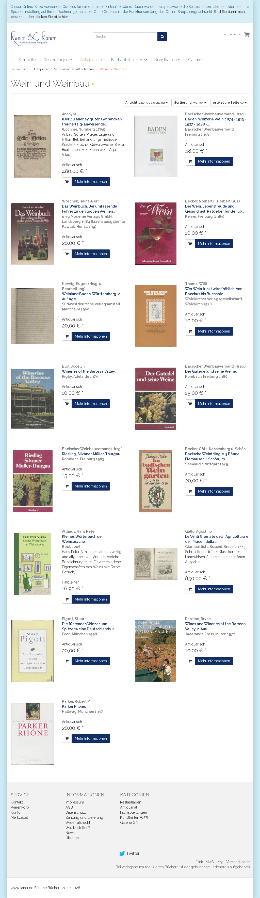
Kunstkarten (168, 59)
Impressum (75, 802)
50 (230, 102)
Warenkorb (20, 807)
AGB (69, 807)
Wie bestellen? (78, 828)
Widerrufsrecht (78, 823)
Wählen (190, 102)
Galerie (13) (129, 823)
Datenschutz (76, 812)
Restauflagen (57, 59)
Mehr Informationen (91, 182)
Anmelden (232, 34)
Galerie (195, 59)
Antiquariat (92, 59)
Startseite (27, 59)
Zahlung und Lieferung (84, 817)
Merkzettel (19, 817)
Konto (16, 812)
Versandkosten (238, 862)
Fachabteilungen (129, 59)
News (70, 833)
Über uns (73, 838)
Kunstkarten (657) (134, 817)
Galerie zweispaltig (146, 102)
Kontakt (17, 802)
